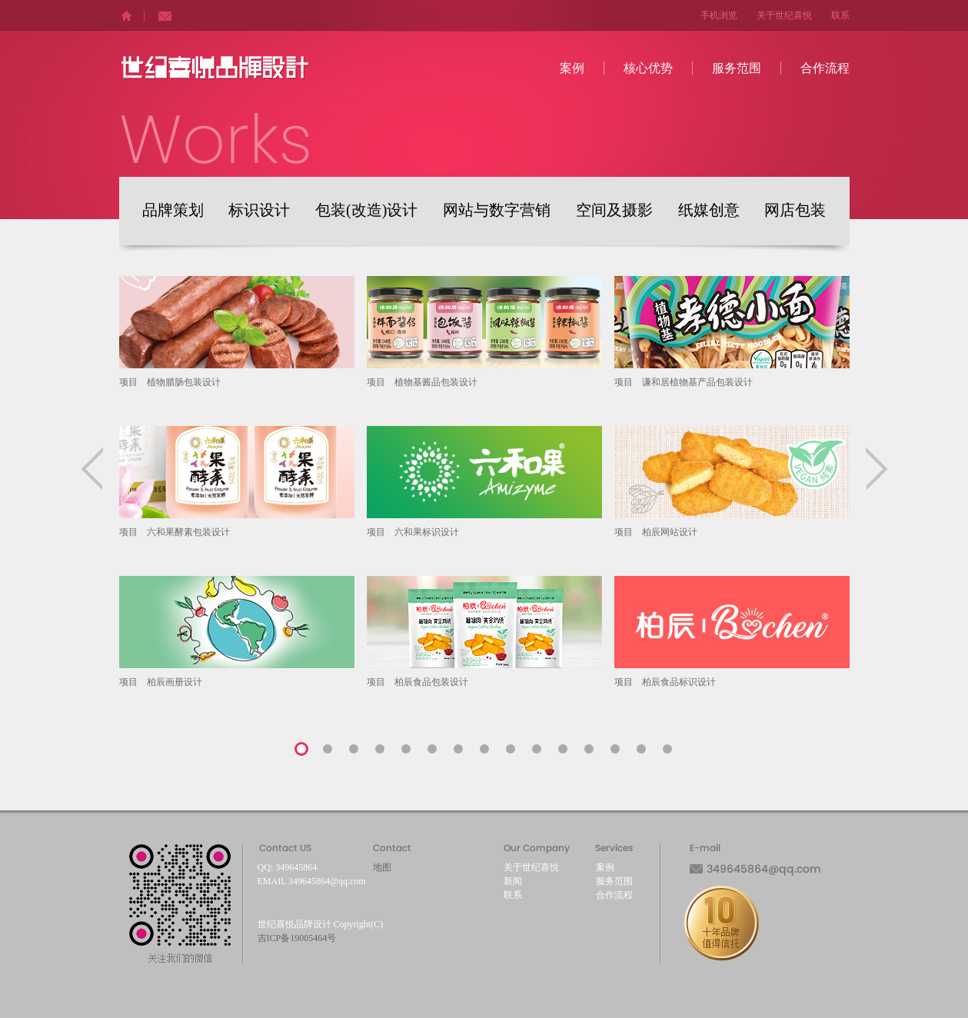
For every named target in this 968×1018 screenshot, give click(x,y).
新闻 (513, 881)
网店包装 (795, 211)
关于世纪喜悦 (784, 15)
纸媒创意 (709, 211)
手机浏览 (718, 15)
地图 (382, 867)
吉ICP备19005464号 (297, 938)
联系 (840, 15)
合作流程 (825, 68)
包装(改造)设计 (366, 211)
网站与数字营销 (497, 211)
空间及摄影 (614, 211)
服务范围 (736, 68)
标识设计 (259, 211)
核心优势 (648, 68)
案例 (572, 68)
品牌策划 (173, 211)
